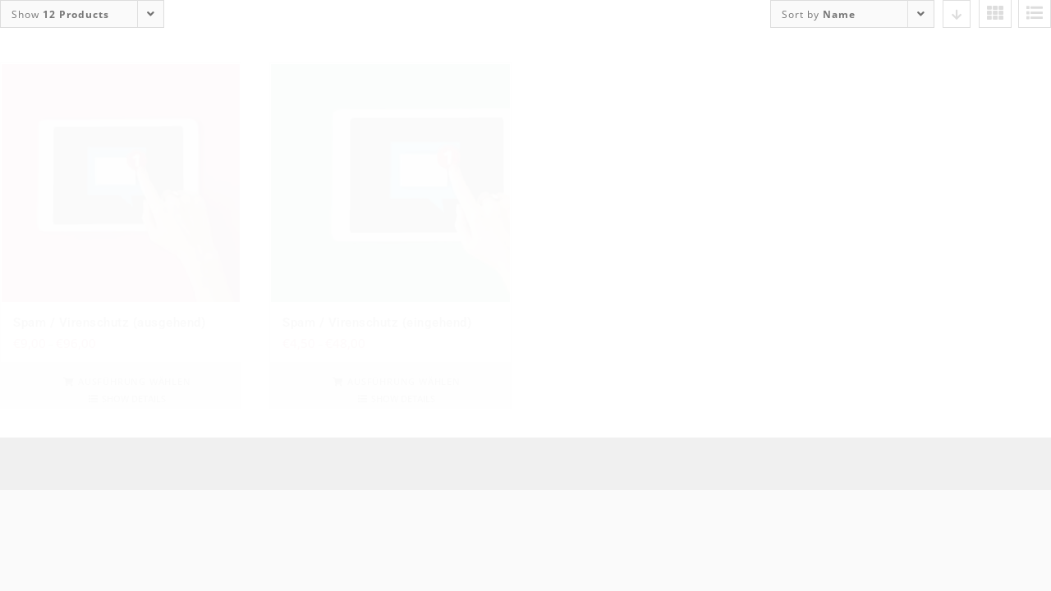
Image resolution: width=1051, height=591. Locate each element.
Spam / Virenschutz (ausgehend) (109, 322)
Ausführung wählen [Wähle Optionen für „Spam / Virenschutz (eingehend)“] (404, 381)
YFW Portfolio (594, 322)
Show (60, 14)
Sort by (819, 14)
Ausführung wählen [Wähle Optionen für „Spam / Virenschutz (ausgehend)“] (134, 381)
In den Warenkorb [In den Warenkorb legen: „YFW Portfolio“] (673, 381)
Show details (134, 398)
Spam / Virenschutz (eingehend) (376, 322)
